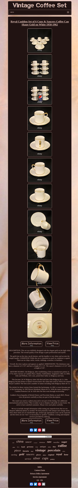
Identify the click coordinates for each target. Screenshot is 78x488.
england (51, 455)
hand (23, 447)
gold (21, 454)
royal (59, 454)
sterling (14, 455)
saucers (30, 454)
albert (44, 455)
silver (36, 458)
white (63, 451)
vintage (40, 450)
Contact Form (40, 470)
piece (17, 450)
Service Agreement (40, 477)
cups (45, 458)
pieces (38, 455)
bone (66, 454)
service (28, 459)
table (13, 442)
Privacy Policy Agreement (39, 473)
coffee (62, 446)
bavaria (26, 451)
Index (40, 467)
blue (54, 447)
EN (38, 480)
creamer (35, 442)
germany (30, 447)
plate (14, 447)
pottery (52, 459)
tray (36, 447)
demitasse (42, 442)
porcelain (54, 450)
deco (18, 447)
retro (49, 447)
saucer (28, 442)
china (19, 441)
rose (32, 451)
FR (41, 480)
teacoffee (56, 442)
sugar (64, 442)
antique (43, 446)
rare (49, 441)
